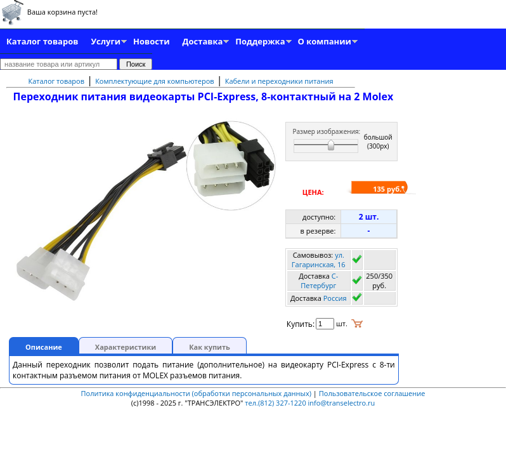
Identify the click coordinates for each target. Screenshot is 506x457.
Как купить (209, 347)
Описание (43, 347)
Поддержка (260, 41)
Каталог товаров (42, 41)
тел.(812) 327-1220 (275, 402)
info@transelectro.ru (341, 402)
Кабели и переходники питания (279, 81)
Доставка (203, 41)
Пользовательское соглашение (372, 393)
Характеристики (125, 347)
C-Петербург (319, 280)
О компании (324, 41)
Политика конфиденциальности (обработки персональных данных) (197, 393)
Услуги (105, 41)
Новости (151, 41)
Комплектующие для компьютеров (154, 81)
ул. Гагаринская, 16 (319, 259)
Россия (335, 298)
